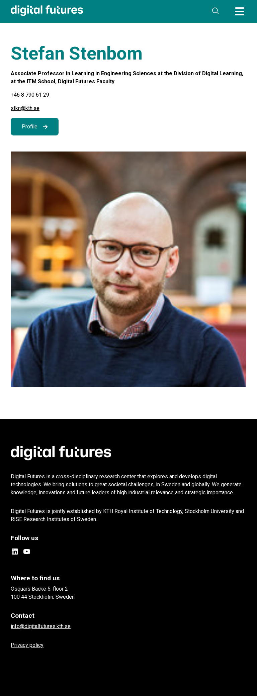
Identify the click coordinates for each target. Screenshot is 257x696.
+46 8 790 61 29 (30, 95)
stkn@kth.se (25, 108)
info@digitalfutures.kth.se (41, 626)
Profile (29, 126)
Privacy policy (27, 645)
